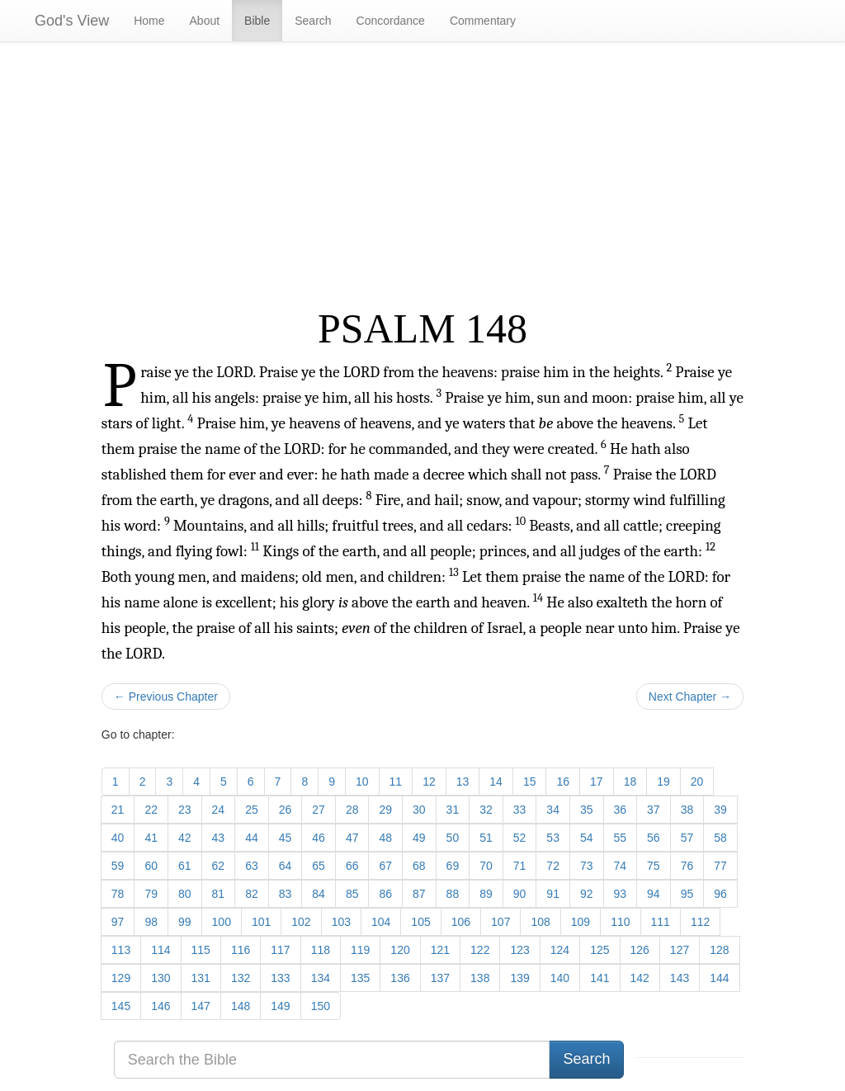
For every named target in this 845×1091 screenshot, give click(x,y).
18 (630, 781)
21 (118, 809)
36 (620, 809)
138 (479, 978)
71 (519, 865)
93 (620, 893)
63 (251, 865)
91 (552, 893)
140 (559, 978)
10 (362, 781)
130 (160, 978)
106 (460, 921)
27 (318, 809)
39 (720, 809)
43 (218, 837)
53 (552, 837)
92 (586, 893)
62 (218, 865)
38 (687, 809)
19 (663, 781)
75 (653, 865)
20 (697, 781)
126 (639, 949)
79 (151, 893)
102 (300, 921)
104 (380, 921)
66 (352, 865)
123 (519, 949)
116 (240, 949)
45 (285, 837)
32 (486, 809)
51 (486, 837)
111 (660, 921)
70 (486, 865)
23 (184, 809)
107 (500, 921)
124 (559, 949)
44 (251, 837)
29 (385, 809)
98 (151, 921)
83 (285, 893)
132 (240, 978)
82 (251, 893)
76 (687, 865)
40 (118, 837)
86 (385, 893)
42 (184, 837)
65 (318, 865)
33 (519, 809)
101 (261, 921)
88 (453, 893)
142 (639, 978)
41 (151, 837)
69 (453, 865)
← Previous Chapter (166, 696)
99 (184, 921)
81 (218, 893)
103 (341, 921)
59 (118, 865)
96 (720, 893)
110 (620, 921)
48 (385, 837)
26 (285, 809)
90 (519, 893)
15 (529, 781)
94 (653, 893)
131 (200, 978)
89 (486, 893)
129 (120, 978)
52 (519, 837)
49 (419, 837)
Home (149, 20)
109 (580, 921)
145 (120, 1006)
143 (679, 978)
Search (313, 20)
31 (453, 809)
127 (679, 949)
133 (280, 978)
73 (586, 865)
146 (160, 1006)
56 (653, 837)
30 (419, 809)
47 (352, 837)
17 (596, 781)
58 (720, 837)
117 (280, 949)
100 (221, 921)
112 (700, 921)
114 (160, 949)
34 (552, 809)
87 (419, 893)
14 (496, 781)
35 (586, 809)
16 (562, 781)
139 (519, 978)
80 (184, 893)
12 (429, 781)
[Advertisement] (422, 174)
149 (280, 1006)
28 (352, 809)
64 (285, 865)
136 (399, 978)
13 (463, 781)
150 (320, 1006)
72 (552, 865)
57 (687, 837)
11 (396, 781)
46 (318, 837)
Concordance (390, 20)
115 (200, 949)
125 (599, 949)
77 (720, 865)
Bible (257, 20)
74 (620, 865)
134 (320, 978)
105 (420, 921)
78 (118, 893)
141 (599, 978)
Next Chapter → (690, 696)
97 (118, 921)
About (205, 20)
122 (479, 949)
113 (120, 949)
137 (440, 978)
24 (218, 809)
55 (620, 837)
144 (719, 978)
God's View (72, 20)
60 (151, 865)
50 (453, 837)
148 (240, 1006)
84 (318, 893)
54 (586, 837)
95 (687, 893)
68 (419, 865)
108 (540, 921)
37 (653, 809)
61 (184, 865)
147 (200, 1006)
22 (151, 809)
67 (385, 865)
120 (399, 949)
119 (360, 949)
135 (360, 978)
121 (440, 949)
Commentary (483, 20)
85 (352, 893)
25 (251, 809)
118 (320, 949)
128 (719, 949)
